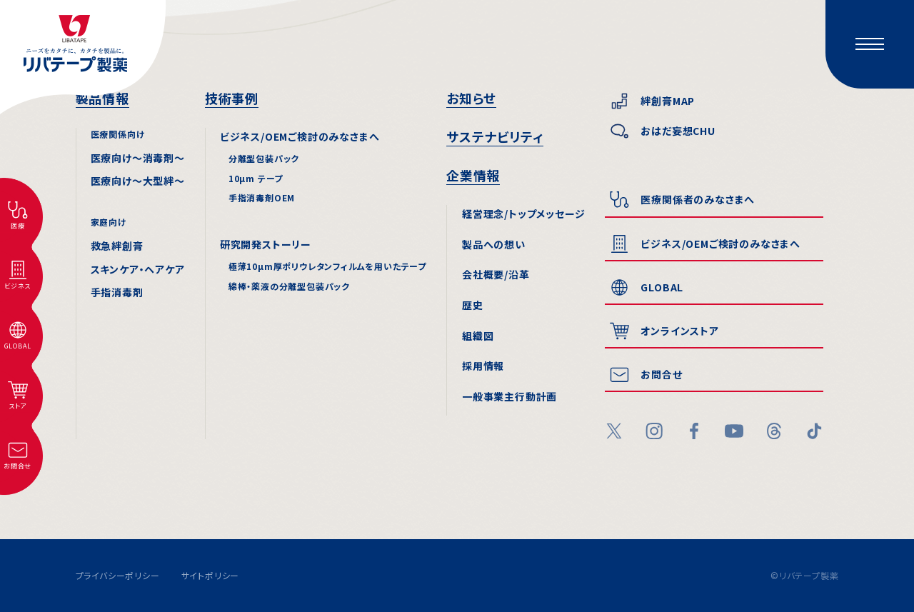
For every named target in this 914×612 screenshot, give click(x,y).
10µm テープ (255, 178)
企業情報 (473, 175)
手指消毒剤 (117, 292)
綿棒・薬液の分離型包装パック (289, 286)
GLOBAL (662, 287)
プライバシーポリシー (118, 575)
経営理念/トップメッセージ (523, 213)
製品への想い (494, 244)
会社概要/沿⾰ (496, 274)
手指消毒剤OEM (261, 197)
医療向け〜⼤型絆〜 (138, 181)
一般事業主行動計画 (509, 396)
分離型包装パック (263, 158)
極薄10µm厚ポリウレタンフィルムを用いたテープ (327, 266)
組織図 (477, 335)
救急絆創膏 (117, 246)
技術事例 (231, 98)
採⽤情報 (483, 365)
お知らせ (471, 98)
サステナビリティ (494, 136)
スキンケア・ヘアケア (138, 269)
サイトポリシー (210, 575)
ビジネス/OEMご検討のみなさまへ (300, 136)
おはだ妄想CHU (678, 131)
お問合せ (661, 374)
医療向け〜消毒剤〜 (138, 158)
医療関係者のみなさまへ (698, 199)
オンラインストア (679, 330)
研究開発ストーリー (265, 244)
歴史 (472, 305)
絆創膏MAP (668, 101)
